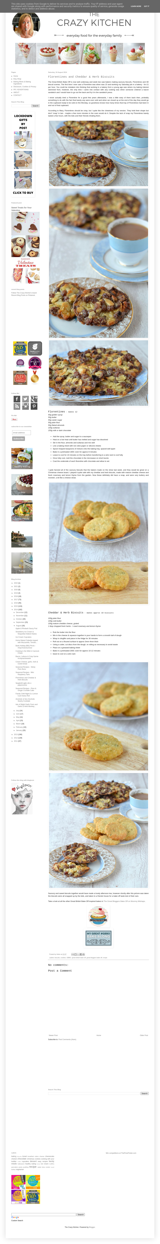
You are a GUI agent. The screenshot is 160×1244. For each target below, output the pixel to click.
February (19, 727)
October (19, 619)
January (19, 730)
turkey (13, 1169)
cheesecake (49, 1156)
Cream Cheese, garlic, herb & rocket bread (27, 663)
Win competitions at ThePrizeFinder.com (121, 1153)
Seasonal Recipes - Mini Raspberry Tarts (25, 673)
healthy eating (30, 1164)
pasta (20, 1167)
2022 (16, 583)
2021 (16, 586)
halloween (21, 1164)
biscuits (57, 957)
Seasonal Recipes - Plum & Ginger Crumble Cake (26, 689)
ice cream (45, 1164)
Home (99, 1035)
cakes (37, 1156)
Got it (146, 6)
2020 (16, 590)
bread (24, 1156)
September (20, 622)
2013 (16, 734)
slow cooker (46, 1167)
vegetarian (20, 1169)
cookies (63, 957)
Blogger (92, 1227)
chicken (14, 1159)
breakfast (31, 1156)
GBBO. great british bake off (76, 957)
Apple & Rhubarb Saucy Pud (26, 628)
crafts (19, 1161)
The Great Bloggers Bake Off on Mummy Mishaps (124, 901)
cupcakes (25, 1161)
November (20, 616)
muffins (51, 1164)
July (18, 711)
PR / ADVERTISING (21, 90)
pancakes (14, 1167)
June (18, 714)
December (20, 612)
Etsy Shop (17, 79)
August (19, 626)
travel (52, 1167)
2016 (16, 603)
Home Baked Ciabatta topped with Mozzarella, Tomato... (27, 641)
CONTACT (17, 95)
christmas (30, 1159)
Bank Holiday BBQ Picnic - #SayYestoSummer (26, 647)
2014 (16, 610)
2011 (16, 741)
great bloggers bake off (94, 957)
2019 (16, 593)
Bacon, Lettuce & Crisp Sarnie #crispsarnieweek (27, 657)
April (18, 721)
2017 (16, 600)
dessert (33, 1161)
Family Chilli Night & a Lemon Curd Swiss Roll (27, 695)
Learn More (136, 6)
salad (39, 1167)
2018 (16, 596)
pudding (25, 1167)
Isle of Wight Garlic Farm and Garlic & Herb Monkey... (27, 705)
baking (13, 1156)
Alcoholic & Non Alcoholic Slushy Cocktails (25, 700)
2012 (16, 738)
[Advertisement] (98, 1065)
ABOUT (16, 92)
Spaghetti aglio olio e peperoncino (23, 684)
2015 (16, 606)
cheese (41, 1156)
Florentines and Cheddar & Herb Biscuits (26, 679)
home (38, 1164)
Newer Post (53, 1035)
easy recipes (43, 1161)
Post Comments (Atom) (67, 1039)
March (18, 724)
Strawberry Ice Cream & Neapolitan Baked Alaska (26, 633)
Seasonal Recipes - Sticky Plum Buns (25, 668)
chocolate (22, 1159)
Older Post (144, 1035)
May (18, 717)
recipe (105, 957)
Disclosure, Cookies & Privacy (24, 87)
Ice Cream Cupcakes (23, 637)
